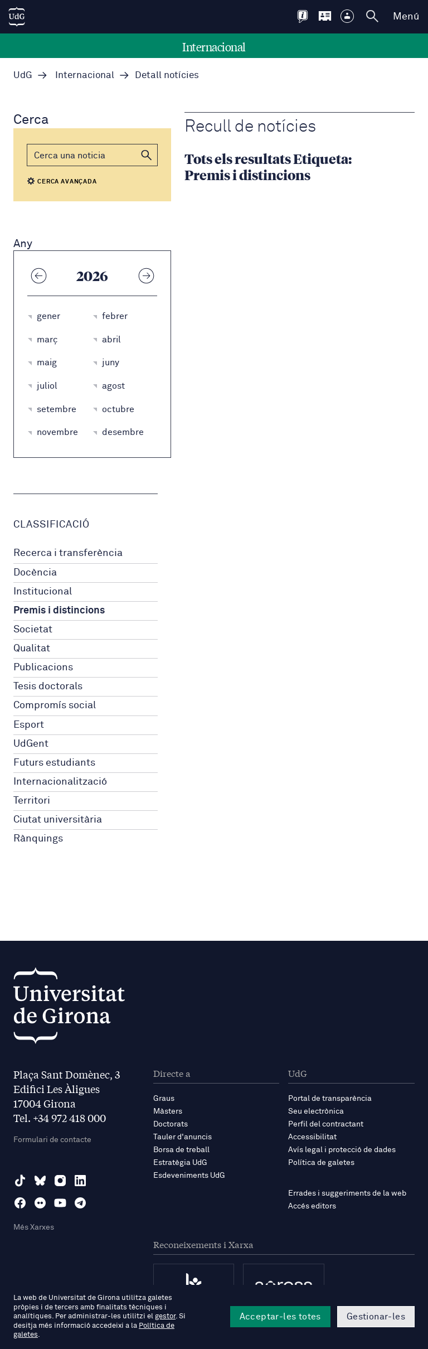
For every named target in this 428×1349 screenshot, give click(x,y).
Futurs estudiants (54, 763)
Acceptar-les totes (280, 1316)
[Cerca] (92, 155)
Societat (32, 630)
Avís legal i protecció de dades (342, 1150)
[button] (146, 155)
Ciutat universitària (57, 820)
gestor (165, 1316)
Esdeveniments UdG (189, 1175)
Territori (31, 801)
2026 (92, 275)
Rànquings (38, 839)
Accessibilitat (312, 1137)
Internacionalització (60, 782)
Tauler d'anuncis (182, 1137)
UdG (22, 75)
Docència (35, 573)
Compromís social (54, 705)
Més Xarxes (33, 1227)
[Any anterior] (38, 275)
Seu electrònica (316, 1111)
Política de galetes (321, 1163)
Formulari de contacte (52, 1140)
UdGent (30, 744)
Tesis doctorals (47, 686)
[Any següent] (146, 275)
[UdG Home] (16, 16)
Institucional (42, 592)
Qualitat (31, 649)
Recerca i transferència (68, 553)
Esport (28, 725)
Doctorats (170, 1124)
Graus (163, 1099)
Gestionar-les (376, 1316)
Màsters (167, 1111)
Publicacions (43, 668)
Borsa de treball (181, 1150)
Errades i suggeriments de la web (347, 1193)
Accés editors (312, 1206)
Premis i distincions (59, 611)
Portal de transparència (330, 1099)
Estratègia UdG (180, 1163)
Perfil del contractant (325, 1124)
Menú (406, 17)
